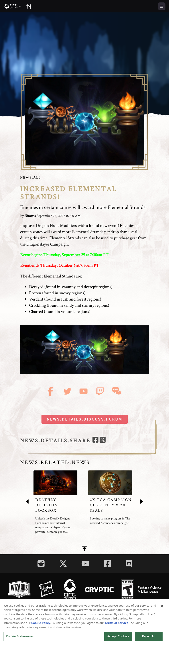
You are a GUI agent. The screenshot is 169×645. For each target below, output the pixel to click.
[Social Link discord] (129, 563)
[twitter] (103, 440)
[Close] (162, 608)
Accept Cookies (118, 638)
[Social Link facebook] (108, 564)
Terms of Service (116, 625)
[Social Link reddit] (41, 564)
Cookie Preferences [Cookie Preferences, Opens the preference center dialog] (19, 638)
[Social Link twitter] (63, 564)
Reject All (148, 638)
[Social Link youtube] (85, 564)
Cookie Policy (40, 625)
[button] (13, 6)
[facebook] (95, 440)
